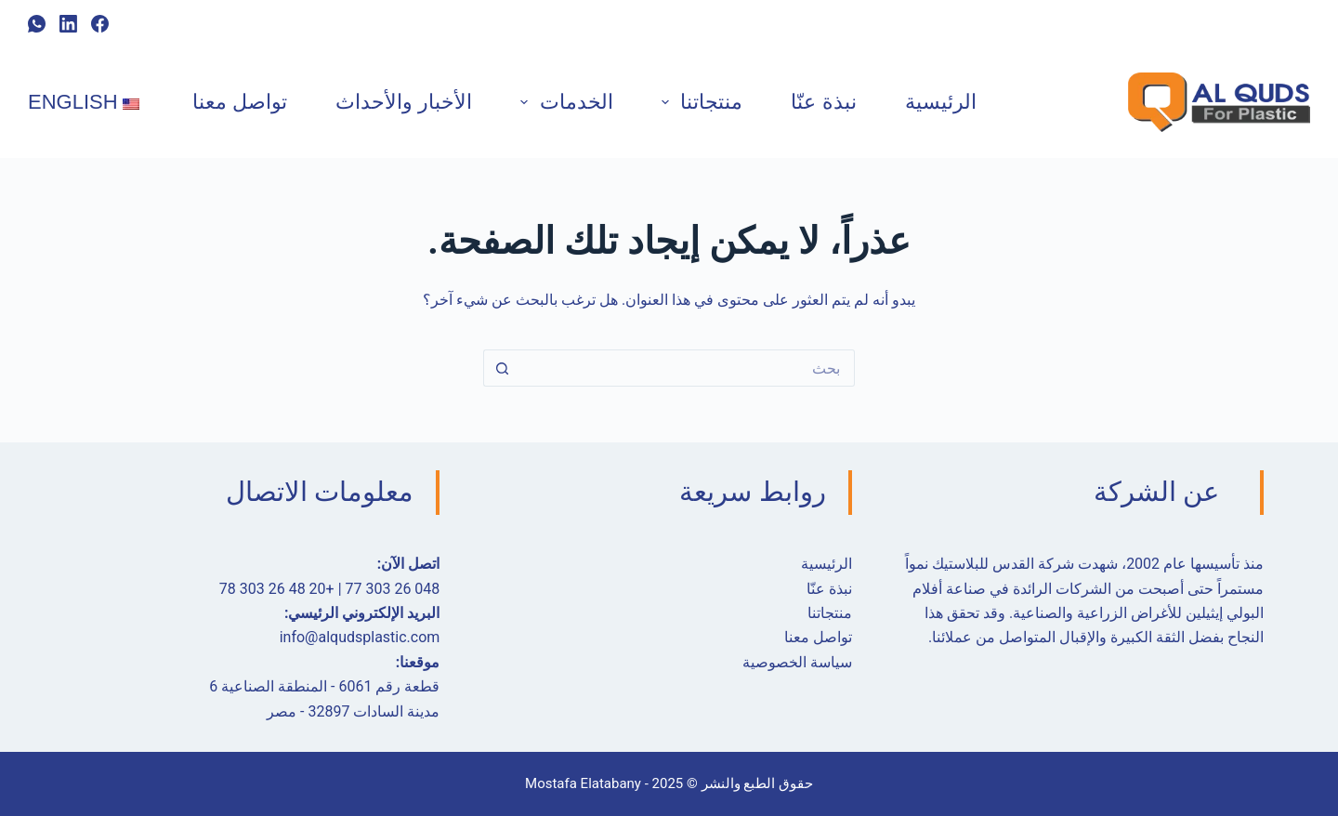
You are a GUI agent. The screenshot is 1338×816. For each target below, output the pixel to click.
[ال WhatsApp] (37, 24)
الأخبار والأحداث (403, 101)
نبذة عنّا (823, 101)
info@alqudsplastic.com (360, 637)
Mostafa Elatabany (583, 783)
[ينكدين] (68, 24)
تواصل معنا (239, 101)
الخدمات (562, 101)
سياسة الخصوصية (797, 662)
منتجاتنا (698, 101)
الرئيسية (941, 101)
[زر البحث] (501, 368)
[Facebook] (100, 24)
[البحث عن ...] (687, 368)
